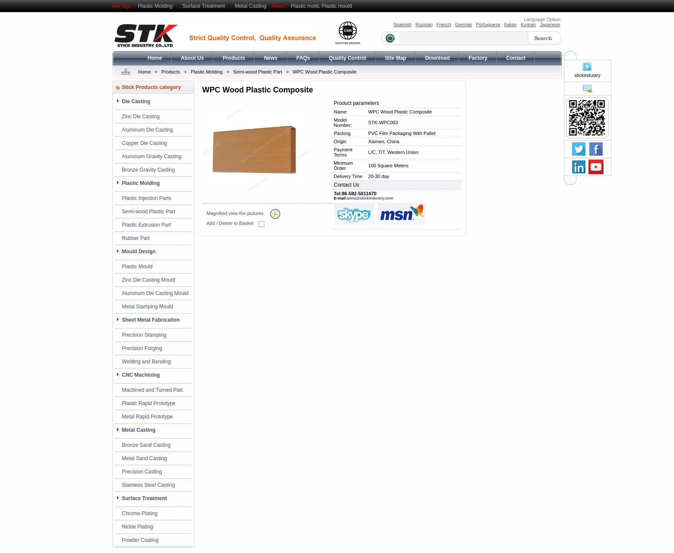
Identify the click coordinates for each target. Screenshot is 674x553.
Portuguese (488, 24)
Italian (510, 24)
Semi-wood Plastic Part (257, 71)
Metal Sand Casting (144, 458)
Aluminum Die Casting (147, 130)
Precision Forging (142, 348)
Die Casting (136, 101)
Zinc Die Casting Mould (148, 280)
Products (234, 58)
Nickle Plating (137, 527)
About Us (192, 58)
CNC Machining (141, 375)
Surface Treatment (204, 6)
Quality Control (347, 58)
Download (437, 58)
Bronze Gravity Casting (148, 170)
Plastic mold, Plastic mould (321, 6)
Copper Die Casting (144, 143)
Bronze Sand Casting (146, 445)
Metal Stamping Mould (147, 307)
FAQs (303, 58)
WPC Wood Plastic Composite (324, 71)
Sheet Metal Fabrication (151, 320)
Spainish (402, 24)
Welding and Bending (146, 362)
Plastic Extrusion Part (146, 225)
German (463, 24)
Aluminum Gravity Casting (152, 157)
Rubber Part (136, 238)
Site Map (395, 58)
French (443, 24)
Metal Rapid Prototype (147, 417)
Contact (516, 58)
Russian (424, 24)
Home (155, 58)
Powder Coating (140, 540)
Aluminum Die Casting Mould (155, 293)
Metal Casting (250, 6)
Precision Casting (142, 472)
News (270, 58)
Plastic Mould (137, 267)
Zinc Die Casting (141, 117)
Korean (528, 24)
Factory (478, 58)
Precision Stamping (144, 335)
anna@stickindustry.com (370, 198)
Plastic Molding (155, 6)
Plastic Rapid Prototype (149, 403)
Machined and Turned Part (152, 390)
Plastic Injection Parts (147, 198)
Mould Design (139, 252)
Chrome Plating (140, 513)
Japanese (550, 24)
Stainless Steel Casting (148, 485)
